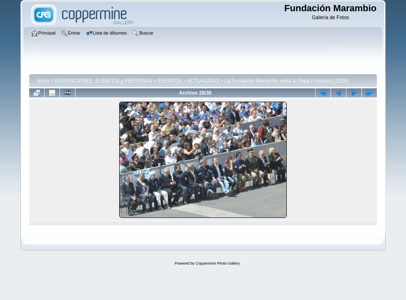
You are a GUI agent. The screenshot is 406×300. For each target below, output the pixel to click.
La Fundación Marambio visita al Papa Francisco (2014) (286, 81)
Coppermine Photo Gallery (217, 263)
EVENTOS (170, 81)
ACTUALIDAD (203, 81)
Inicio (43, 81)
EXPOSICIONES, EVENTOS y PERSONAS (103, 81)
